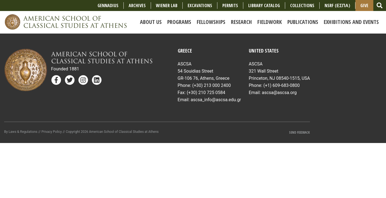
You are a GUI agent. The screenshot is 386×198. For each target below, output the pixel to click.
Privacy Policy (51, 132)
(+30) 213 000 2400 (211, 85)
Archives (137, 5)
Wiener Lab (166, 5)
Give (364, 5)
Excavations (200, 5)
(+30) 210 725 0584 (206, 92)
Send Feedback (299, 132)
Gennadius (108, 5)
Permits (230, 5)
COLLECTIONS (302, 5)
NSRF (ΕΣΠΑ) (337, 5)
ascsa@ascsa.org (279, 92)
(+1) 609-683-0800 (281, 85)
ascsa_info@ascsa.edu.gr (216, 99)
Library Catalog (264, 5)
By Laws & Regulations (20, 132)
